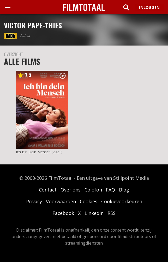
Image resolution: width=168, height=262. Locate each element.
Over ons (71, 190)
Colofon (93, 190)
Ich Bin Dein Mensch (33, 151)
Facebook (63, 213)
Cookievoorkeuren (121, 201)
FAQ (110, 190)
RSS (111, 213)
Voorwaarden (61, 201)
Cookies (88, 201)
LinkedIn (94, 213)
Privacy (34, 201)
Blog (124, 190)
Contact (48, 190)
